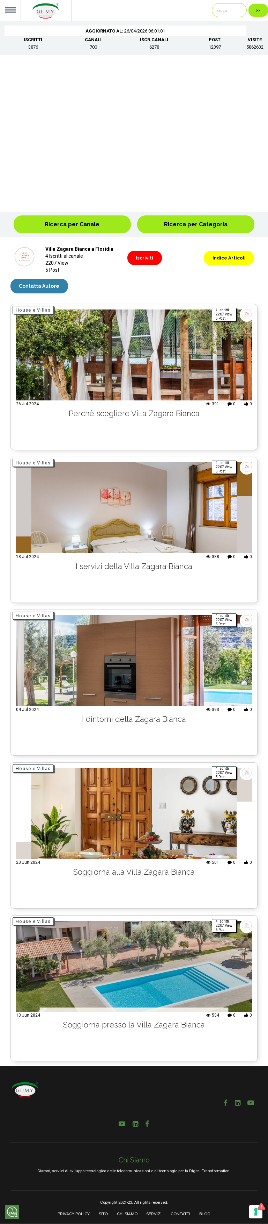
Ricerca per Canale (72, 224)
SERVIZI (154, 1213)
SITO (103, 1213)
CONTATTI (180, 1213)
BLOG (204, 1213)
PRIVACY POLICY (74, 1213)
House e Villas (33, 310)
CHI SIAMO (127, 1213)
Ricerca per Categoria (196, 224)
